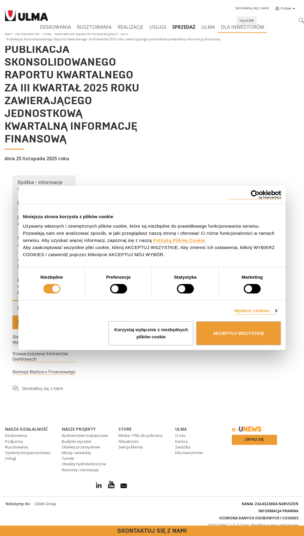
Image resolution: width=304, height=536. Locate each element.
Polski (47, 33)
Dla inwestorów (242, 27)
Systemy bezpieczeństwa (27, 452)
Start (8, 33)
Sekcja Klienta (130, 447)
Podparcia (14, 441)
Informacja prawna (278, 510)
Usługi (157, 27)
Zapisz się (254, 439)
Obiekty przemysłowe (81, 447)
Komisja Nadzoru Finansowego (43, 372)
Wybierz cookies (252, 310)
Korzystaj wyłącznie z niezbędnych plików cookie (151, 333)
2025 (124, 33)
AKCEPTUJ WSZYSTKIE (238, 333)
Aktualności (128, 441)
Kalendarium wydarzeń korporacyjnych (86, 33)
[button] (252, 8)
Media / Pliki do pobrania (140, 435)
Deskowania (55, 27)
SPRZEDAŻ (183, 27)
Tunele (68, 458)
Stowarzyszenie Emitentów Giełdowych (40, 356)
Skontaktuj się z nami (42, 388)
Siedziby (182, 447)
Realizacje (130, 27)
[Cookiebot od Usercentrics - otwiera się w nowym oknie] (255, 194)
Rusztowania (94, 27)
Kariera (181, 441)
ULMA (208, 27)
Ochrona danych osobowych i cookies (258, 518)
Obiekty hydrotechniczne (84, 464)
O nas (180, 435)
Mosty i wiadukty (76, 452)
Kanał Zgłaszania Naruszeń (270, 503)
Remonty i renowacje (80, 469)
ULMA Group (45, 503)
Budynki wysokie (76, 441)
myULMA (247, 20)
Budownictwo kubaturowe (85, 435)
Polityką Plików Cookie (179, 239)
